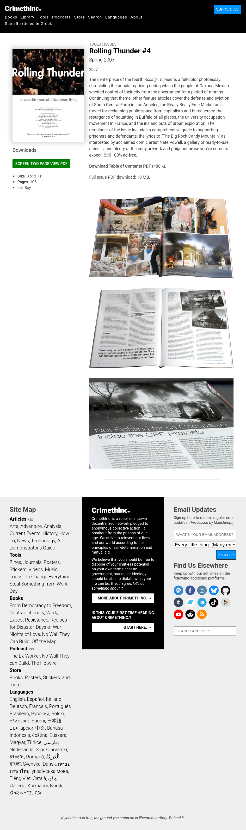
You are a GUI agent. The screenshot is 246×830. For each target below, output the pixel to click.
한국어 (17, 757)
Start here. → (138, 627)
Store (79, 17)
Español (35, 699)
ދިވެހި (52, 778)
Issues (110, 44)
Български (21, 728)
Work (51, 613)
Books (11, 17)
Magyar (17, 742)
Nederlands (22, 749)
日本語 (54, 721)
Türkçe (34, 742)
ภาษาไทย (20, 771)
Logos (16, 577)
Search (95, 17)
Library (27, 17)
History (50, 533)
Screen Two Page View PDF (41, 163)
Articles (18, 519)
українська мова (50, 771)
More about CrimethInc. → (125, 598)
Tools (43, 17)
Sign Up (226, 555)
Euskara (57, 735)
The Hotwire (43, 663)
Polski (57, 713)
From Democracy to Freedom (40, 605)
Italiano (53, 699)
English (17, 699)
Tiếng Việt (20, 778)
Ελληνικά (19, 721)
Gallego (17, 785)
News (23, 540)
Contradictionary (27, 613)
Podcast (18, 649)
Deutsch (18, 706)
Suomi (38, 721)
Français (38, 706)
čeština (39, 735)
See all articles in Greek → (31, 23)
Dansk (49, 764)
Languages (116, 17)
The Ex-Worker (25, 656)
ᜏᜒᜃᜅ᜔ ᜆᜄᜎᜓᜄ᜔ (25, 793)
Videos (36, 569)
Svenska (32, 764)
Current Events (25, 533)
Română (35, 757)
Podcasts (61, 17)
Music (51, 569)
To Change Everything (47, 577)
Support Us (227, 9)
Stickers (18, 569)
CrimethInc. (23, 8)
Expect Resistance (29, 620)
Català (39, 778)
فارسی (50, 742)
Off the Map (44, 641)
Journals (32, 562)
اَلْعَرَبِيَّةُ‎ (53, 757)
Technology (43, 540)
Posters (52, 562)
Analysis (52, 526)
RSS (30, 519)
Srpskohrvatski (51, 749)
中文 (40, 728)
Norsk (56, 785)
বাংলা (15, 764)
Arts (14, 526)
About (136, 17)
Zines (15, 562)
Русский (40, 713)
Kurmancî (38, 785)
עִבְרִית (64, 764)
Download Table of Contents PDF (120, 166)
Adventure (31, 526)
